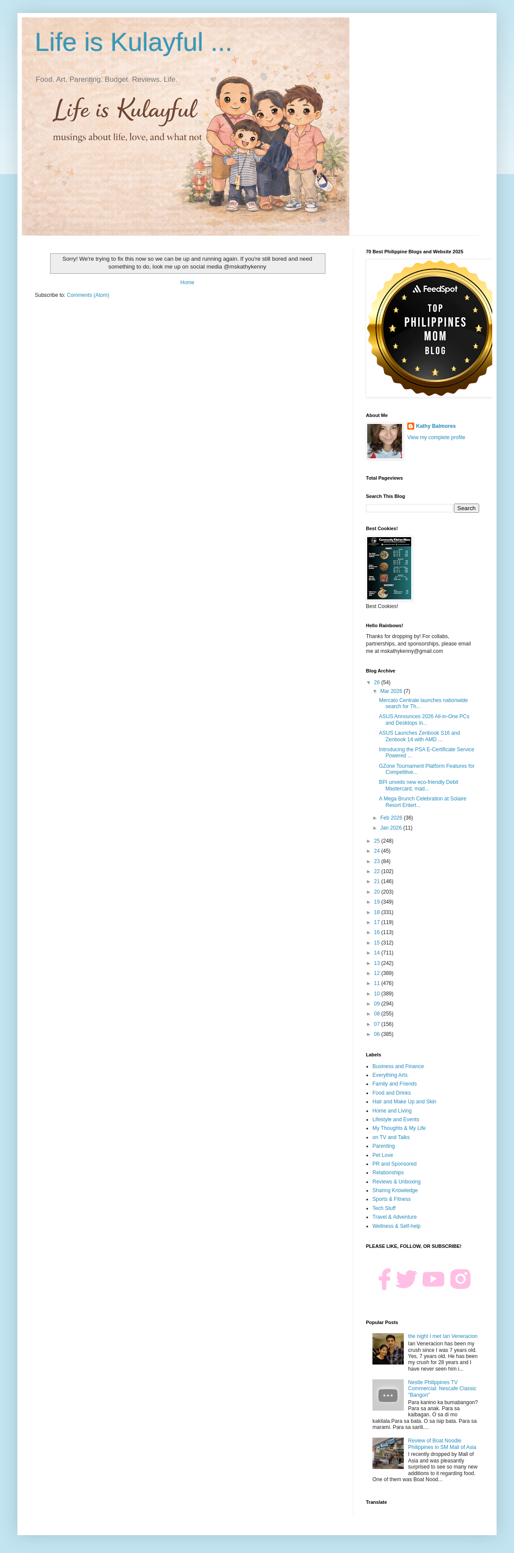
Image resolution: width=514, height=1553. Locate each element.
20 (378, 892)
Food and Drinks (391, 1093)
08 (378, 1014)
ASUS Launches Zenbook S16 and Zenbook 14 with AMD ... (419, 736)
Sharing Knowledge (395, 1190)
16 (378, 932)
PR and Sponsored (394, 1164)
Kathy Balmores (436, 426)
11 (378, 983)
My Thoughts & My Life (399, 1128)
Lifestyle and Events (395, 1119)
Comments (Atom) (88, 295)
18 (378, 912)
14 (378, 953)
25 (378, 841)
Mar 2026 (392, 691)
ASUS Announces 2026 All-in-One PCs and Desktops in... (424, 719)
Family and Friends (394, 1084)
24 (378, 851)
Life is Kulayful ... (134, 42)
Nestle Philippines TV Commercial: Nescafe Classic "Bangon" (442, 1388)
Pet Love (382, 1155)
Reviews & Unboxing (396, 1182)
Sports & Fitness (391, 1199)
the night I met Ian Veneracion (442, 1336)
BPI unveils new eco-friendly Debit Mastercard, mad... (418, 785)
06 (378, 1034)
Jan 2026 (391, 828)
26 (378, 682)
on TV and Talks (391, 1137)
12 (378, 973)
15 (378, 943)
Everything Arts (390, 1075)
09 (378, 1004)
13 (378, 963)
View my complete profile (436, 437)
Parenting (383, 1146)
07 (378, 1024)
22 (378, 871)
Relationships (388, 1173)
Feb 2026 (392, 818)
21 (378, 881)
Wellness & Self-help (396, 1226)
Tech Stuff (384, 1208)
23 (378, 861)
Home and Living (392, 1111)
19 (378, 902)
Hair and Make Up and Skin (404, 1102)
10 (378, 994)
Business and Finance (398, 1066)
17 (378, 922)
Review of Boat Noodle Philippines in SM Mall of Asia (442, 1444)
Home (187, 282)
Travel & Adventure (394, 1217)
